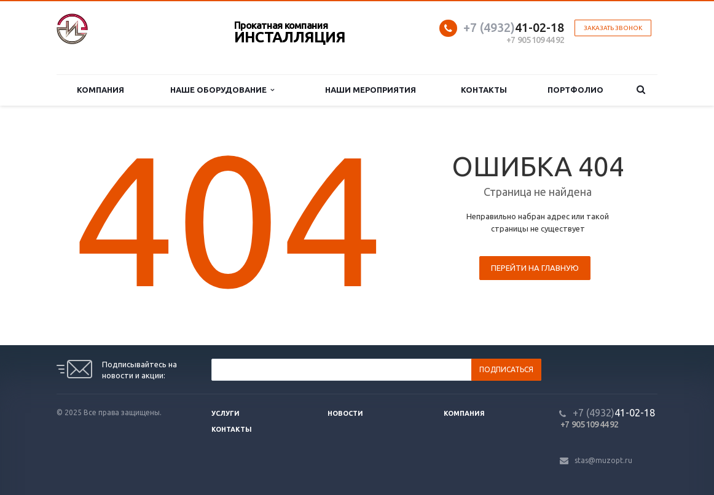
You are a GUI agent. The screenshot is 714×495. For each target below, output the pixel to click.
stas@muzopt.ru (603, 460)
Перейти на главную (535, 267)
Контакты (484, 89)
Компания (100, 89)
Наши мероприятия (370, 89)
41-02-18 (513, 27)
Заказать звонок (613, 28)
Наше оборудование (222, 90)
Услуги (225, 413)
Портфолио (575, 89)
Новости (345, 413)
